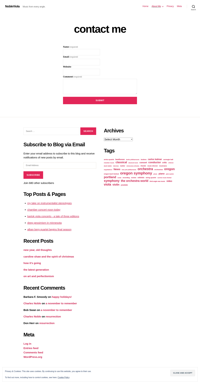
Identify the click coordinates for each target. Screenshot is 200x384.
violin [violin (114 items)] (115, 184)
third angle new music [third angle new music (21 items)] (157, 181)
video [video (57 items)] (169, 181)
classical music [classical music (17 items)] (133, 162)
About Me (156, 6)
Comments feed (33, 352)
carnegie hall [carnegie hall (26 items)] (168, 159)
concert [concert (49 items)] (143, 162)
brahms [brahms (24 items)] (144, 159)
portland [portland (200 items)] (110, 177)
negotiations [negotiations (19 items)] (108, 169)
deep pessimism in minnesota (44, 222)
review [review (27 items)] (133, 178)
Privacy (170, 6)
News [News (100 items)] (117, 169)
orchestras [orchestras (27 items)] (158, 170)
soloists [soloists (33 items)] (141, 178)
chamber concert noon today (43, 209)
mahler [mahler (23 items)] (122, 166)
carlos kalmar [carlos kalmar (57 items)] (155, 159)
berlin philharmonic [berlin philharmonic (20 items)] (132, 159)
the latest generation (36, 269)
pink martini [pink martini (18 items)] (170, 174)
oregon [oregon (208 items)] (169, 169)
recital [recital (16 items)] (119, 177)
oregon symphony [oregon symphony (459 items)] (136, 173)
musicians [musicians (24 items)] (163, 166)
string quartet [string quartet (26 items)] (151, 178)
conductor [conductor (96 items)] (154, 162)
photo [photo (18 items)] (155, 174)
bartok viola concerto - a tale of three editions (53, 216)
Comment (72, 76)
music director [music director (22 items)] (152, 166)
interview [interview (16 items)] (116, 166)
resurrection (53, 316)
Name (70, 47)
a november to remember (61, 303)
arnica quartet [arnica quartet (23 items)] (109, 159)
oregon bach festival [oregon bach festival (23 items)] (111, 174)
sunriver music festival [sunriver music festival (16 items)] (164, 177)
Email (70, 57)
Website (67, 67)
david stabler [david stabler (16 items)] (108, 166)
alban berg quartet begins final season (49, 229)
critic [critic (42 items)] (164, 162)
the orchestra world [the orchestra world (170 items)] (134, 180)
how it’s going (32, 263)
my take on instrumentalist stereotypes (49, 203)
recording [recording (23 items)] (126, 178)
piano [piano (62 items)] (162, 173)
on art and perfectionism (38, 276)
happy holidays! (62, 296)
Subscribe (33, 175)
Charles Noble (32, 303)
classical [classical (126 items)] (121, 162)
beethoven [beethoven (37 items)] (120, 159)
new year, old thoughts (37, 249)
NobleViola (12, 6)
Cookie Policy (64, 377)
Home (145, 6)
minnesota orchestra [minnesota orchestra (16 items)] (132, 166)
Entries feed (30, 348)
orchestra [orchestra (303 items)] (145, 169)
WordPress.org (32, 356)
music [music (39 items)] (143, 166)
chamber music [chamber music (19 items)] (109, 162)
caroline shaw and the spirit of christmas (48, 256)
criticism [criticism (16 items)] (170, 162)
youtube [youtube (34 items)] (124, 185)
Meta (179, 6)
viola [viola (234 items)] (107, 184)
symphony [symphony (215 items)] (112, 180)
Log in (27, 343)
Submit (100, 100)
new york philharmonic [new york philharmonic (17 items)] (129, 169)
